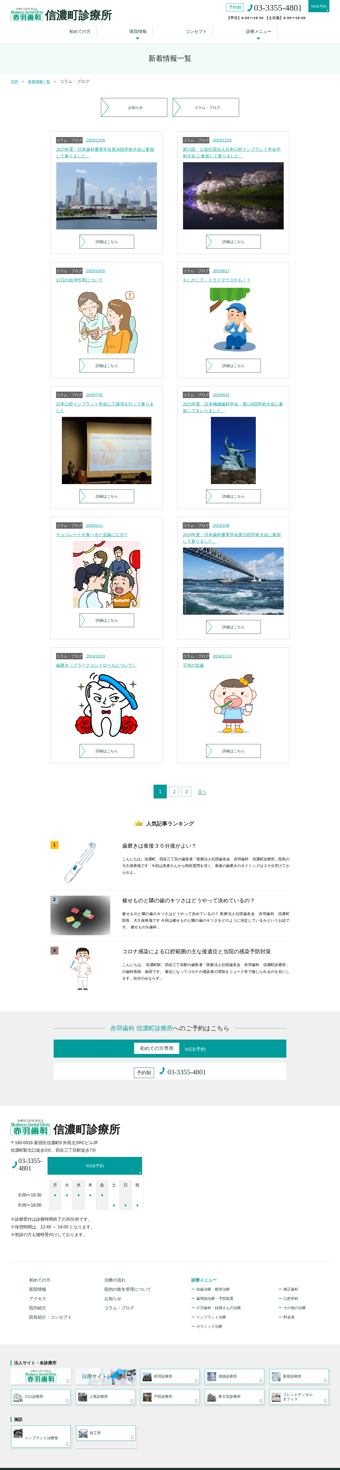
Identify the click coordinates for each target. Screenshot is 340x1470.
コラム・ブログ (206, 96)
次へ (206, 789)
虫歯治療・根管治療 (213, 1268)
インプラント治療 (211, 1296)
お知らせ (134, 96)
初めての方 (89, 24)
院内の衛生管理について (127, 1268)
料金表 (289, 1296)
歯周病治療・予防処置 (214, 1277)
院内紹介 (37, 1287)
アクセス (37, 1277)
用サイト (94, 1357)
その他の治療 (294, 1287)
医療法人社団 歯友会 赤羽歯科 (41, 1357)
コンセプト (192, 24)
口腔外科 (290, 1277)
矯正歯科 (290, 1268)
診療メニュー (248, 24)
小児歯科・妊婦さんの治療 (218, 1287)
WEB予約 (314, 8)
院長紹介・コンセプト (50, 1296)
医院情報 (141, 24)
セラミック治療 (209, 1305)
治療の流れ (115, 1259)
